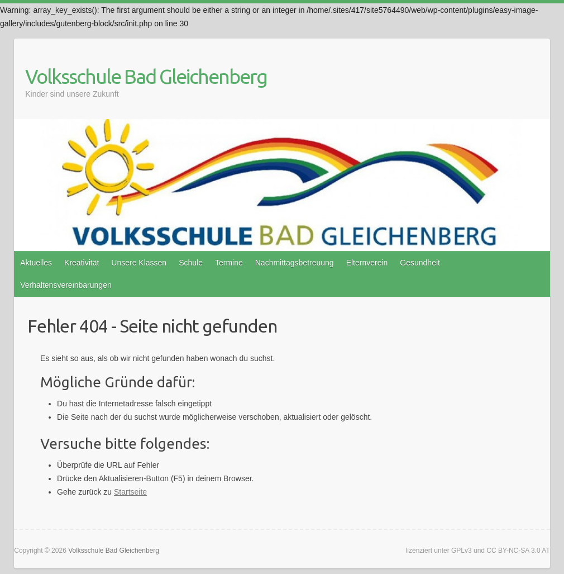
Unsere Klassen (138, 262)
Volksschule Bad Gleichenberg (146, 76)
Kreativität (81, 262)
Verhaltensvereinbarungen (65, 285)
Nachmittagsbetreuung (294, 262)
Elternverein (367, 262)
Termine (229, 262)
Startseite (130, 491)
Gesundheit (420, 262)
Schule (191, 262)
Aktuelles (36, 262)
